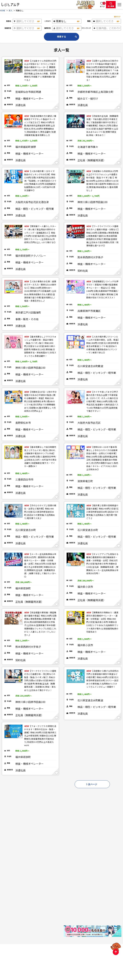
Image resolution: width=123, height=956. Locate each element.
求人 (10, 10)
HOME (2, 10)
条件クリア (117, 17)
